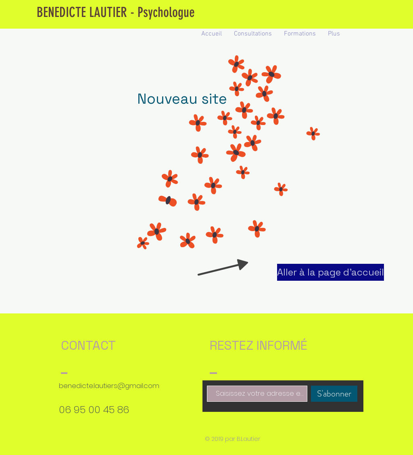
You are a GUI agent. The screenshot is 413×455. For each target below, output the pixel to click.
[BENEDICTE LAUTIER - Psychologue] (116, 12)
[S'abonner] (334, 394)
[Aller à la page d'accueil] (330, 272)
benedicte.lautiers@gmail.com (109, 385)
